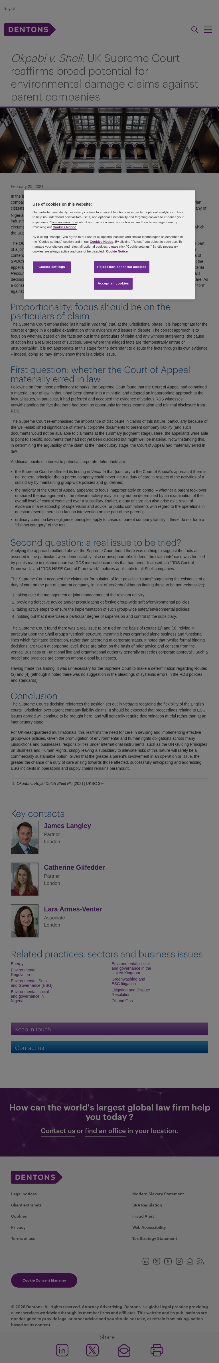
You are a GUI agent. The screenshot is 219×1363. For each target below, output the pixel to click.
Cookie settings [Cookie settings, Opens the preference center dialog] (51, 266)
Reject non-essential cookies (121, 266)
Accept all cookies (113, 283)
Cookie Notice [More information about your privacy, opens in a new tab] (117, 251)
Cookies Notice (64, 227)
